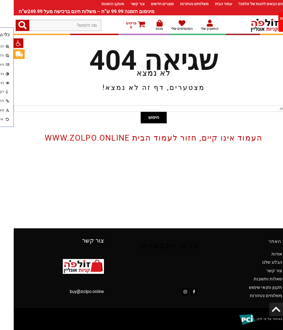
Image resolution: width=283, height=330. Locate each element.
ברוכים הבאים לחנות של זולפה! (250, 4)
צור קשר (124, 4)
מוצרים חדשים (148, 4)
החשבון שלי (196, 25)
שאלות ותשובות (254, 278)
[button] (5, 43)
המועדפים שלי (168, 25)
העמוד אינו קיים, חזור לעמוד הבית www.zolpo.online (140, 138)
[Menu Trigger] (273, 22)
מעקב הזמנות (99, 4)
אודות (263, 254)
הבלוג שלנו (258, 262)
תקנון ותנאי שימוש (251, 287)
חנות (145, 25)
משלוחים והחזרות (180, 4)
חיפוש (140, 117)
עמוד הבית (210, 4)
